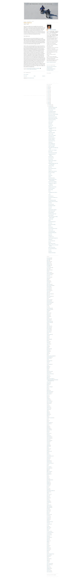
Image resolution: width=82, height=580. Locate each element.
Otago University (49, 392)
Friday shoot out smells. (50, 378)
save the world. (49, 303)
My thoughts (48, 259)
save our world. (49, 531)
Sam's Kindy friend (51, 157)
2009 (48, 102)
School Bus (50, 251)
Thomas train (48, 403)
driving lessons (49, 451)
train (47, 551)
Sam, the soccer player (51, 172)
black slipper (48, 428)
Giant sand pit (50, 175)
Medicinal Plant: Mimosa (51, 112)
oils (47, 503)
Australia (48, 266)
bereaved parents (49, 299)
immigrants (48, 483)
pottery (48, 512)
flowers (48, 459)
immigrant (48, 482)
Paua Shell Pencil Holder (51, 205)
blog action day (49, 429)
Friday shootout (49, 284)
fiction (27, 69)
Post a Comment (26, 74)
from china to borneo (49, 463)
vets (47, 557)
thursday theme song (49, 302)
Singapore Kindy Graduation (52, 160)
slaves (47, 543)
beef (47, 421)
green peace (48, 472)
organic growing (49, 507)
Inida (47, 385)
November (50, 106)
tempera (48, 550)
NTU (47, 305)
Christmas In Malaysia (51, 188)
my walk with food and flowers (51, 68)
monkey (48, 496)
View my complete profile (51, 62)
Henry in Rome (50, 122)
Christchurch (48, 372)
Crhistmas (48, 376)
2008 (48, 103)
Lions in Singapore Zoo (51, 143)
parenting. (48, 509)
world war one (49, 570)
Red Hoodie (50, 202)
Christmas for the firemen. (52, 252)
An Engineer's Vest (51, 236)
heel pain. (49, 242)
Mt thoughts (48, 316)
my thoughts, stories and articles (41, 4)
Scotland (48, 398)
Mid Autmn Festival (49, 391)
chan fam (48, 297)
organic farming (49, 506)
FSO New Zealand (49, 322)
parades (48, 508)
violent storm (48, 558)
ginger (47, 470)
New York (48, 341)
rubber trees (48, 527)
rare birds (48, 515)
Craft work (49, 208)
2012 (48, 98)
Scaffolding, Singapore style (52, 213)
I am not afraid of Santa (51, 231)
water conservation (49, 563)
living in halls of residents (50, 490)
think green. (48, 304)
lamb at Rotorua (50, 227)
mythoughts (48, 501)
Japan (47, 323)
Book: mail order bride (50, 285)
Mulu (47, 340)
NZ (47, 298)
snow (47, 544)
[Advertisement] (31, 87)
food (47, 271)
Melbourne (48, 390)
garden (48, 469)
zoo (47, 333)
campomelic (48, 435)
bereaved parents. (49, 422)
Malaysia (48, 280)
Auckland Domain (49, 321)
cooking (48, 346)
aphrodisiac (48, 414)
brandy (48, 434)
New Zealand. (49, 287)
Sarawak (48, 268)
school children (49, 537)
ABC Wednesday (49, 364)
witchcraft (48, 569)
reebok (48, 520)
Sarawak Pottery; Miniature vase (52, 197)
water (47, 562)
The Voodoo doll (50, 110)
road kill (48, 526)
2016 (48, 92)
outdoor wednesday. (49, 296)
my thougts (48, 351)
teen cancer (48, 549)
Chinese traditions (49, 334)
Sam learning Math (51, 212)
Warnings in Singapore (51, 139)
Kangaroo (49, 198)
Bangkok (48, 366)
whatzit (48, 361)
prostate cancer (49, 514)
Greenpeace (48, 383)
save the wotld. (49, 534)
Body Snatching (50, 189)
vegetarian (48, 556)
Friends (48, 335)
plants (47, 260)
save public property (49, 532)
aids (47, 410)
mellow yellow (49, 327)
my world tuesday (49, 267)
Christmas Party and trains (52, 119)
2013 (48, 96)
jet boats (48, 485)
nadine (30, 69)
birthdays (48, 427)
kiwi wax (48, 488)
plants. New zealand (49, 293)
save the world (49, 272)
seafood (48, 538)
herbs (47, 477)
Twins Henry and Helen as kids (52, 107)
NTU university (49, 274)
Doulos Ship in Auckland (51, 108)
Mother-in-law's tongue (51, 132)
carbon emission (49, 436)
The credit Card (50, 185)
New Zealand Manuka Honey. (52, 248)
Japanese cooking (49, 386)
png (47, 354)
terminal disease (49, 360)
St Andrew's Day (50, 125)
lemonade (48, 489)
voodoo (48, 559)
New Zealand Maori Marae (52, 200)
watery (48, 565)
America (48, 291)
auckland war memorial (50, 417)
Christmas (48, 315)
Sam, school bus (50, 159)
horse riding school (49, 479)
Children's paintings (51, 165)
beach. (48, 420)
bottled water (48, 433)
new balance (48, 502)
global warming (49, 471)
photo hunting (49, 328)
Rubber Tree (50, 126)
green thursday (49, 318)
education (48, 454)
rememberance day (49, 521)
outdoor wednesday (49, 273)
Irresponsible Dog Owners (52, 221)
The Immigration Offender (52, 111)
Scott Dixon (48, 399)
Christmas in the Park (50, 373)
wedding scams (49, 568)
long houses (48, 491)
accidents (48, 310)
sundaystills (48, 286)
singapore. (48, 540)
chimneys (48, 439)
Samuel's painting (50, 215)
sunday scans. (49, 358)
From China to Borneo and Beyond (51, 66)
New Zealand (34, 69)
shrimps (48, 539)
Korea (47, 389)
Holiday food (50, 235)
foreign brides (49, 460)
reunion (48, 522)
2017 (48, 91)
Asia (47, 365)
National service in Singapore (52, 181)
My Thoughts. (49, 265)
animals (48, 278)
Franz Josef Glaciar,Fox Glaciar (52, 228)
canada (48, 324)
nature (47, 352)
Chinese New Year (49, 371)
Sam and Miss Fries (51, 136)
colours (48, 442)
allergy (48, 411)
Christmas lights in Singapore (52, 209)
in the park (48, 484)
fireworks (48, 458)
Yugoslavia (48, 409)
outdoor (48, 353)
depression (48, 446)
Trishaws (49, 176)
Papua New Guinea (49, 309)
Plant (47, 317)
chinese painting (49, 440)
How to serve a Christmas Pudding (53, 114)
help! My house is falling (51, 224)
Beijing (48, 367)
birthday (48, 426)
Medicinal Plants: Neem (51, 140)
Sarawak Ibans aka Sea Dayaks (52, 152)
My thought (48, 281)
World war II (48, 408)
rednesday (48, 519)
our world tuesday (49, 308)
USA (47, 404)
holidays (48, 478)
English (48, 377)
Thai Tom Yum (49, 402)
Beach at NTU (50, 151)
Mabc (47, 336)
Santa (47, 397)
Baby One (49, 225)
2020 (48, 87)
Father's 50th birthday (51, 146)
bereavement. (48, 423)
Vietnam (48, 405)
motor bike (48, 497)
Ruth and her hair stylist (51, 115)
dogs (47, 447)
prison (47, 513)
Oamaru (49, 220)
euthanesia (48, 457)
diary (47, 311)
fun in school (48, 466)
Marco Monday (49, 339)
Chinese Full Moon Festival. (52, 168)
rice (47, 525)
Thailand (48, 342)
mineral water (49, 494)
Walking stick (50, 239)
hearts (47, 476)
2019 (48, 88)
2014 (48, 95)
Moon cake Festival (51, 204)
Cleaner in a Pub (50, 229)
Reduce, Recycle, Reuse (51, 247)
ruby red (48, 528)
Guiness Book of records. (51, 243)
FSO (47, 279)
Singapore (48, 262)
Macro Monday (49, 290)
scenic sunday (49, 330)
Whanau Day (50, 123)
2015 (48, 94)
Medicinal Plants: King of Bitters (52, 118)
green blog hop (49, 348)
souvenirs (48, 545)
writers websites (49, 571)
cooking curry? (50, 142)
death (47, 347)
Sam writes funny (50, 156)
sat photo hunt (49, 329)
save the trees (48, 533)
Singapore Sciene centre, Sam (52, 171)
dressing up (48, 448)
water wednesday (49, 564)
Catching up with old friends (52, 186)
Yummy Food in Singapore (52, 135)
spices (47, 546)
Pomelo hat (50, 169)
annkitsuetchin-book (49, 67)
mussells (48, 500)
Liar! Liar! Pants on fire (51, 240)
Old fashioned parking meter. (52, 232)
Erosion (49, 194)
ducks (47, 453)
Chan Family (48, 261)
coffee (47, 345)
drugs (47, 452)
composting (48, 445)
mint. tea (48, 495)
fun (47, 465)
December (50, 104)
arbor (47, 416)
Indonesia (48, 384)
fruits (47, 464)
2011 (48, 99)
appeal (48, 415)
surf (47, 359)
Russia (48, 396)
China (47, 370)
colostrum (48, 441)
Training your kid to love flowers (52, 201)
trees (47, 552)
